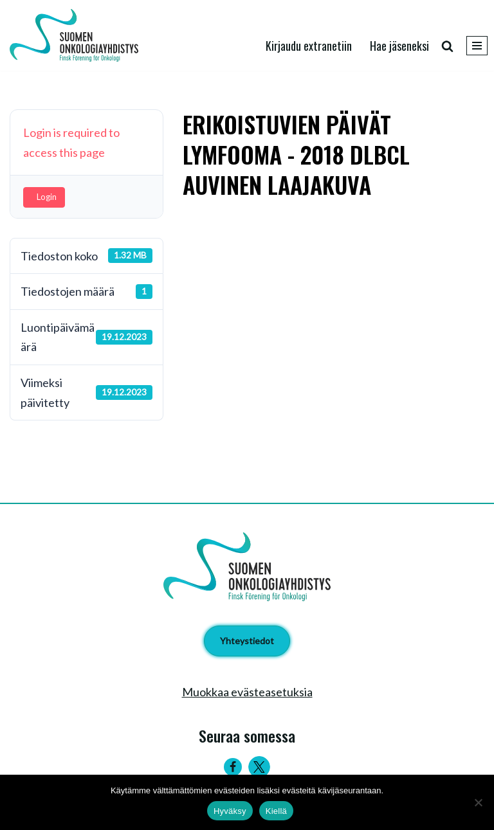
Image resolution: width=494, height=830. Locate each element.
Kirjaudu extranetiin (309, 45)
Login (47, 197)
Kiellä (276, 811)
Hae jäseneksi (399, 45)
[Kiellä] (477, 802)
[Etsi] (447, 46)
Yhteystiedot (247, 640)
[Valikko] (477, 45)
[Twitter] (259, 767)
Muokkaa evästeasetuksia (247, 692)
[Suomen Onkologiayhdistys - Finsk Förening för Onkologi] (77, 35)
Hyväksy (230, 811)
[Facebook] (233, 767)
